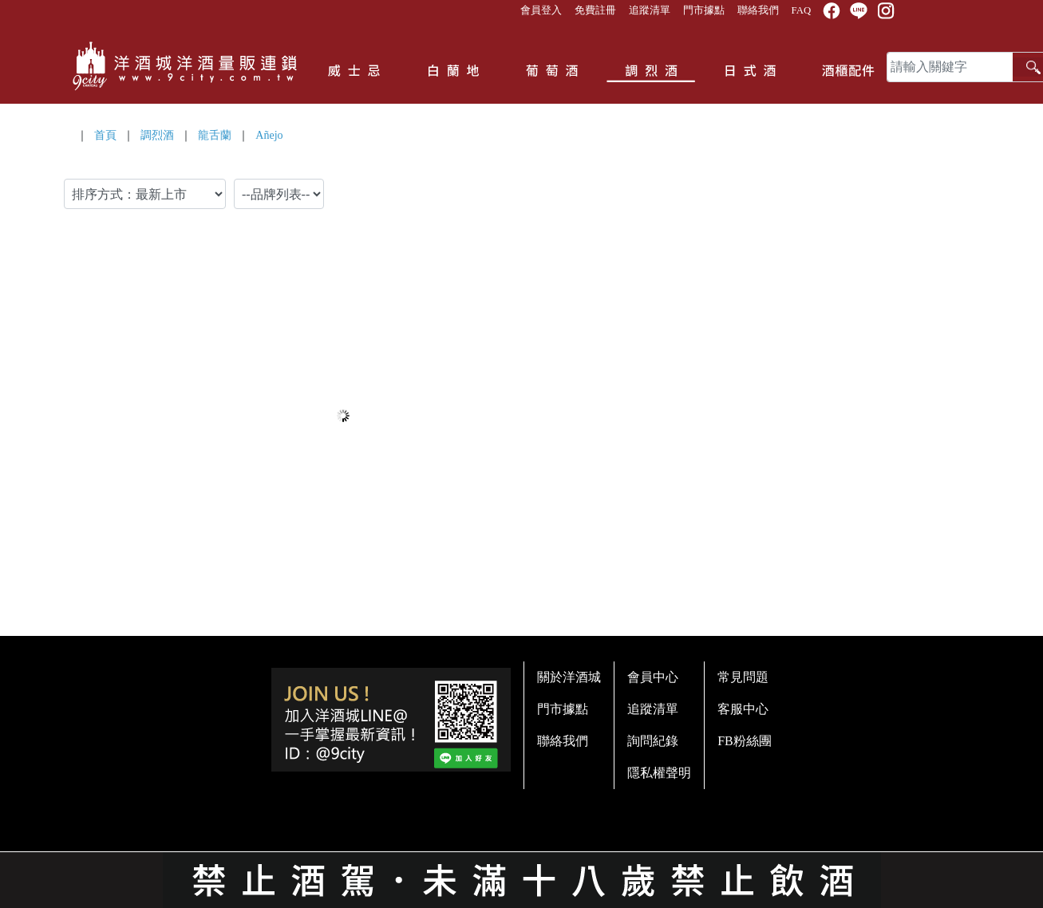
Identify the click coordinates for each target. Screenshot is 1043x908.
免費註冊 (595, 10)
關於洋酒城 (569, 677)
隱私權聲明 (659, 773)
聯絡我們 (758, 10)
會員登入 (541, 10)
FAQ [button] (802, 10)
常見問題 (742, 677)
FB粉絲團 (744, 741)
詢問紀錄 (652, 741)
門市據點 (704, 10)
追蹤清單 (649, 10)
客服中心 (742, 709)
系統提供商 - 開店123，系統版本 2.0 (521, 898)
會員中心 (652, 677)
